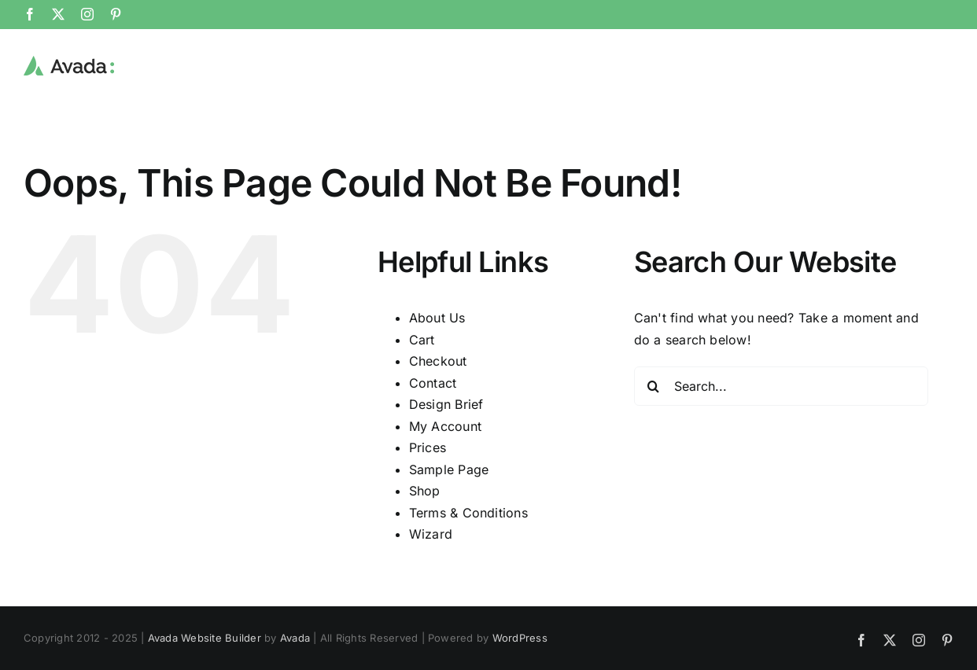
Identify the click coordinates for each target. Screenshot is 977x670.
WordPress (519, 637)
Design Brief (446, 403)
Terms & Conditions (468, 512)
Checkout (438, 360)
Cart (422, 339)
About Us (437, 317)
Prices (427, 447)
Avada (295, 637)
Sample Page (449, 469)
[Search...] (781, 385)
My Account (445, 425)
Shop (425, 490)
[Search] (653, 385)
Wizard (430, 533)
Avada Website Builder (204, 637)
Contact (433, 382)
